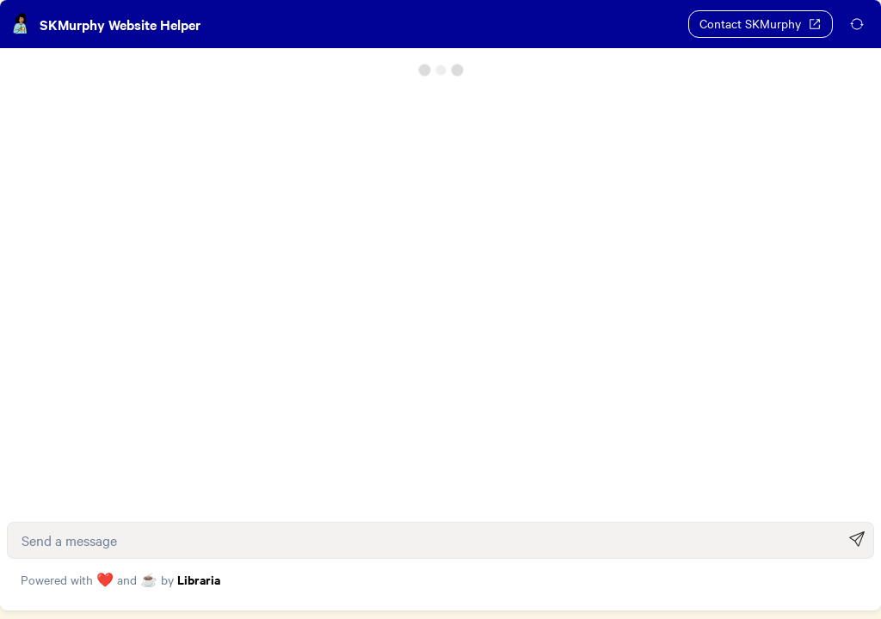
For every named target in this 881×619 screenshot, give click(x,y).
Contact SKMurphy (760, 23)
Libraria (198, 588)
